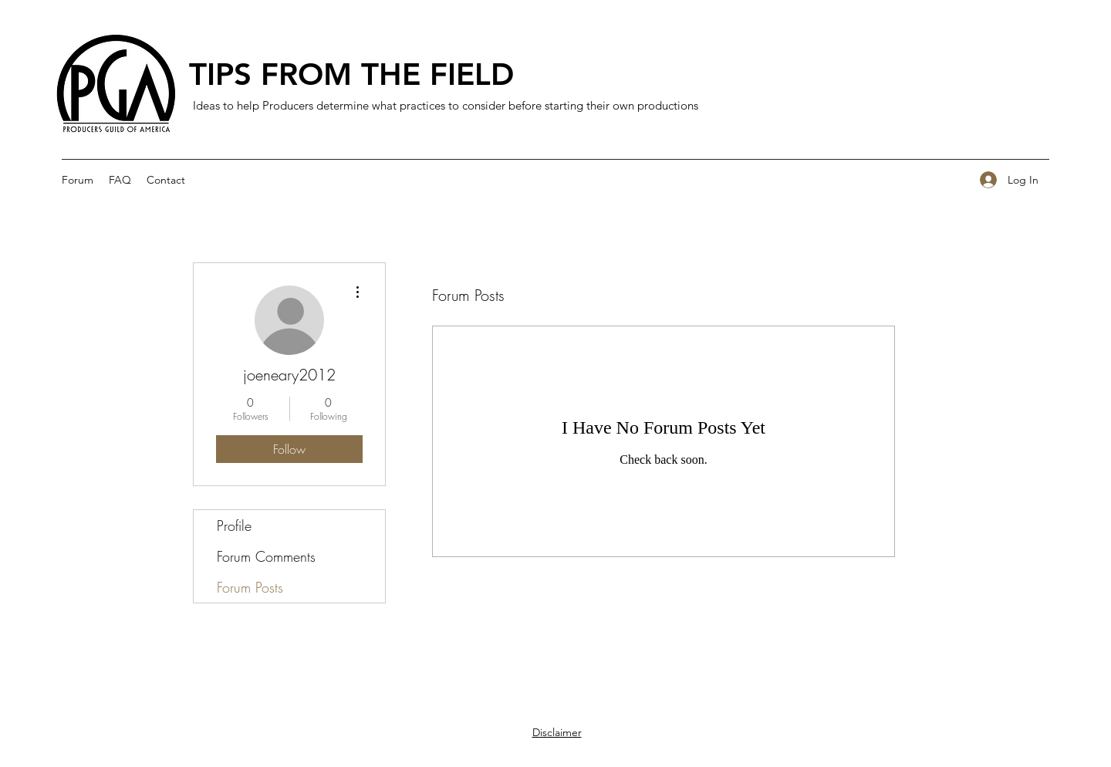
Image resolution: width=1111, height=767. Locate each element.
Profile (234, 525)
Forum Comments (266, 556)
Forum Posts (250, 587)
